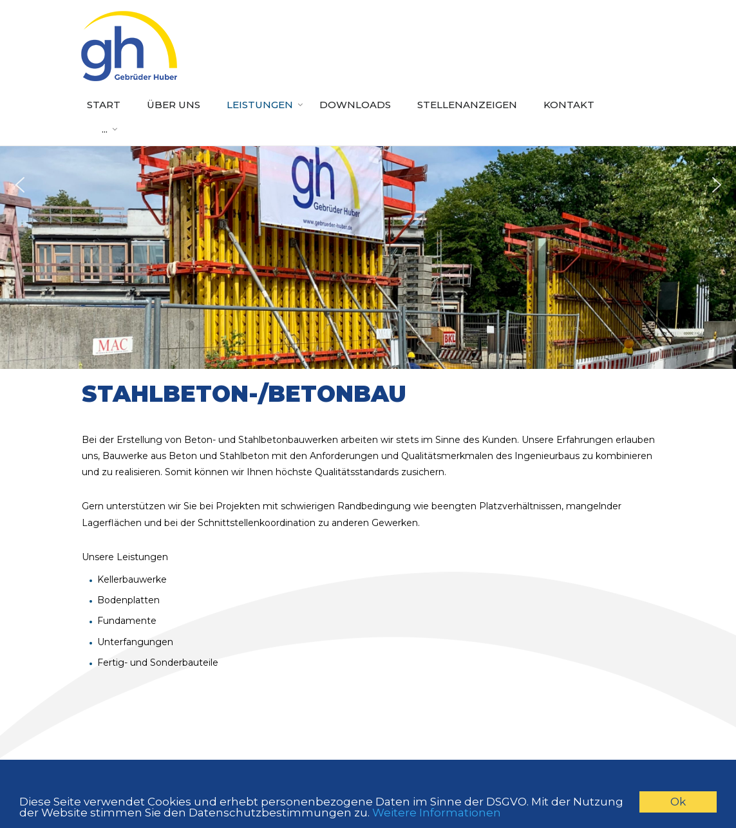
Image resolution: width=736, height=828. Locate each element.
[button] (20, 184)
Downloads (355, 105)
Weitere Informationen (436, 812)
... (105, 129)
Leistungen (260, 105)
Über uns (173, 105)
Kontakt (568, 105)
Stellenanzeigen (467, 105)
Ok (678, 801)
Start (103, 105)
